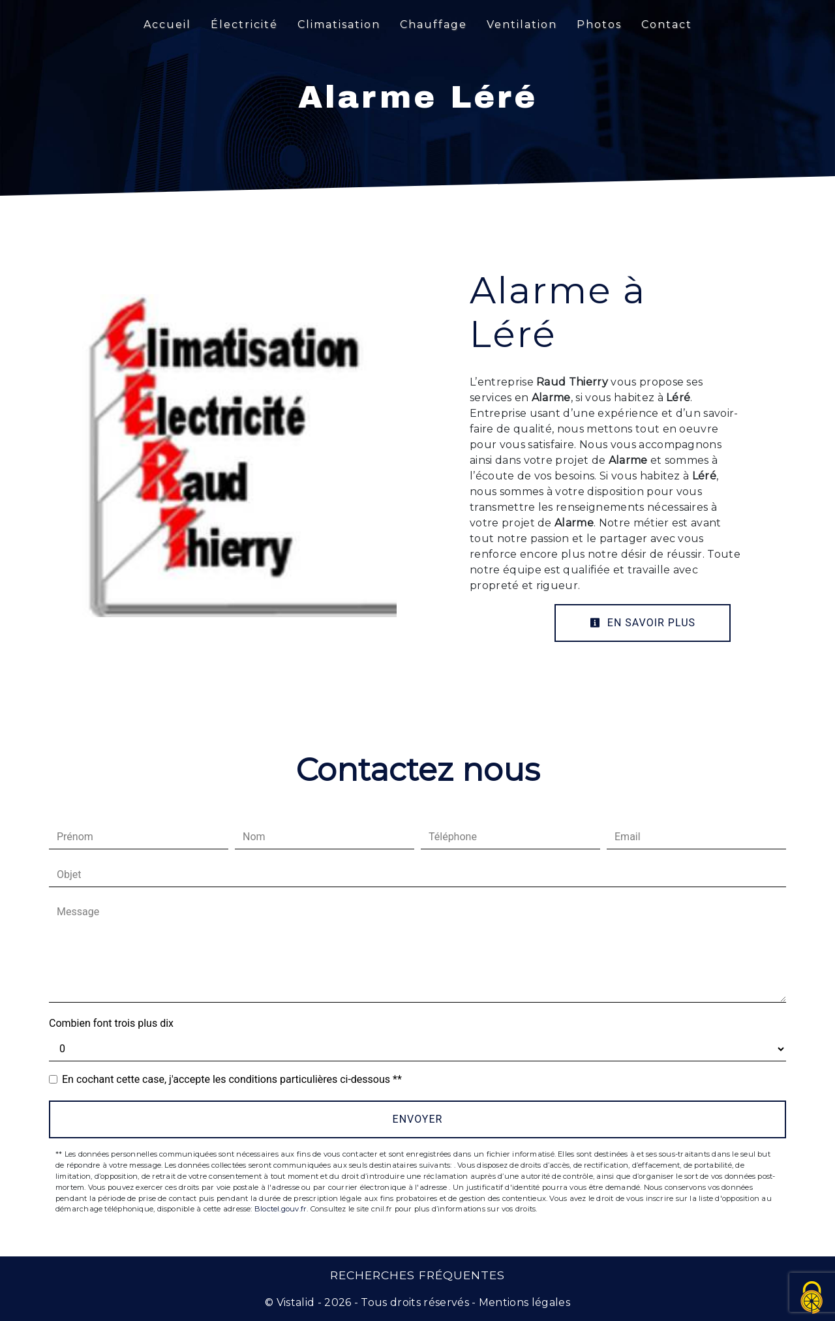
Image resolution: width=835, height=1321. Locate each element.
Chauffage (433, 24)
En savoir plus (642, 622)
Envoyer (418, 1119)
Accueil (167, 24)
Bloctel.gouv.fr (280, 1208)
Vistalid (296, 1302)
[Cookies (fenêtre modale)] (812, 1298)
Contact (666, 24)
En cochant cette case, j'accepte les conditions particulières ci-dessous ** (232, 1079)
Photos (599, 24)
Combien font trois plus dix (111, 1023)
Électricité (244, 24)
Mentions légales (523, 1302)
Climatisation (338, 24)
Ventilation (522, 24)
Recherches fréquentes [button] (417, 1275)
